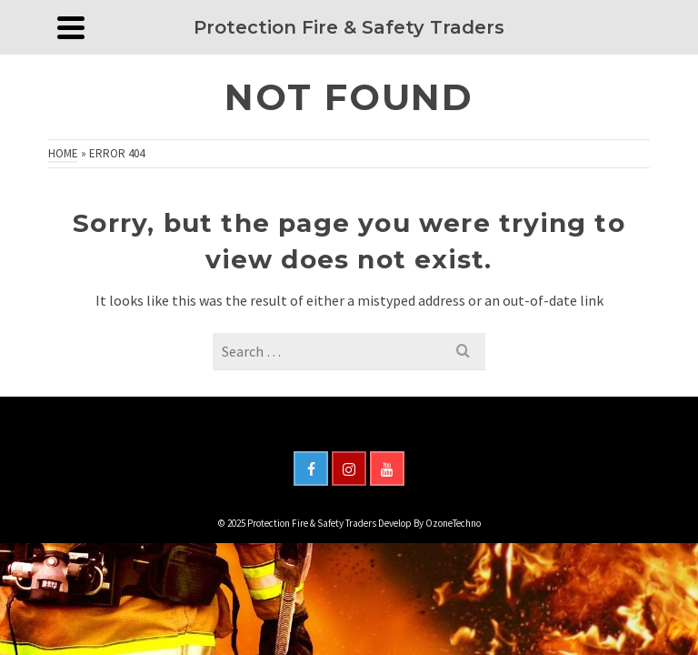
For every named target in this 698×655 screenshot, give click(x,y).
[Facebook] (311, 468)
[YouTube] (387, 468)
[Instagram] (349, 468)
